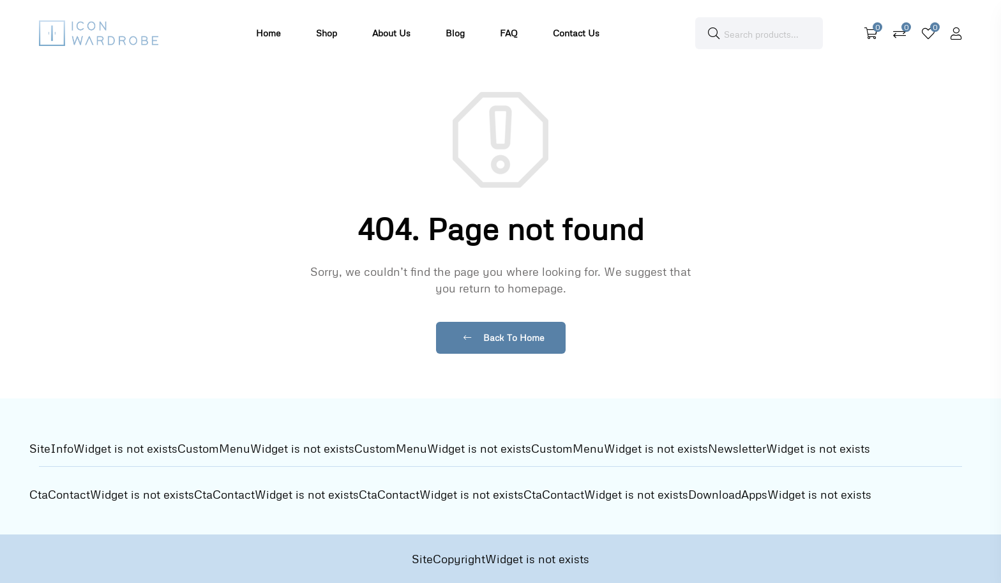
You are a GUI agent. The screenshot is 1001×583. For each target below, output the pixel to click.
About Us (391, 32)
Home (268, 32)
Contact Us (576, 32)
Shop (326, 32)
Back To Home (504, 337)
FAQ (509, 32)
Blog (455, 32)
